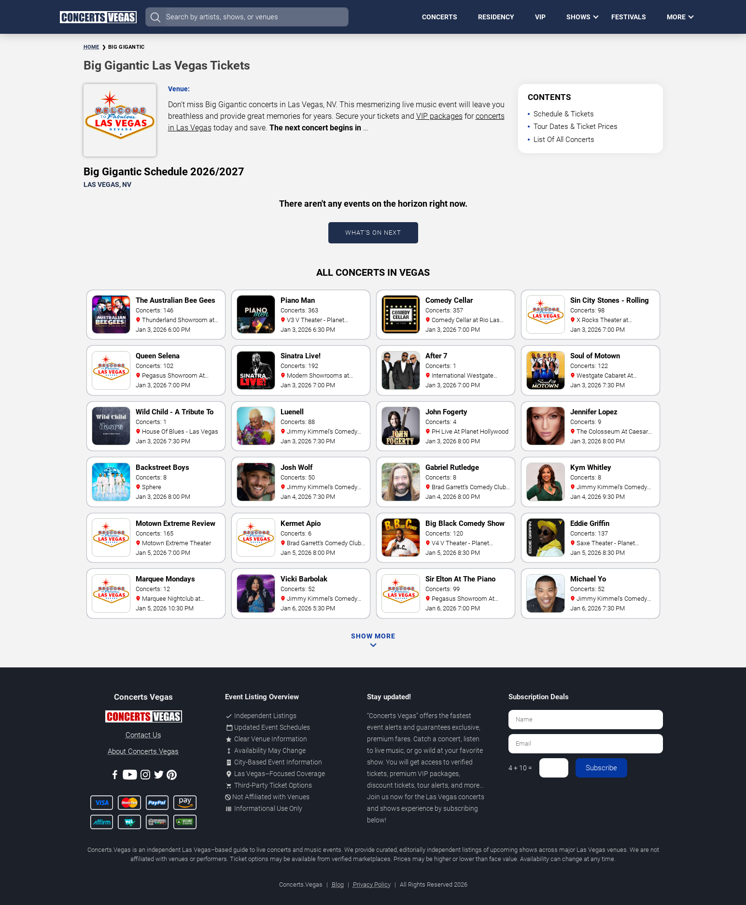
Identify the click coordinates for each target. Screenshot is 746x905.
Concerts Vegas (392, 716)
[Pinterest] (172, 776)
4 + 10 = (520, 768)
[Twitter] (159, 776)
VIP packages (439, 116)
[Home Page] (98, 17)
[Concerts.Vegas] (143, 718)
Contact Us (143, 735)
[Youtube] (130, 776)
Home (91, 47)
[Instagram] (145, 776)
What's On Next (373, 232)
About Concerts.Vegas (143, 751)
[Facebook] (115, 776)
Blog (338, 884)
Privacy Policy (372, 884)
